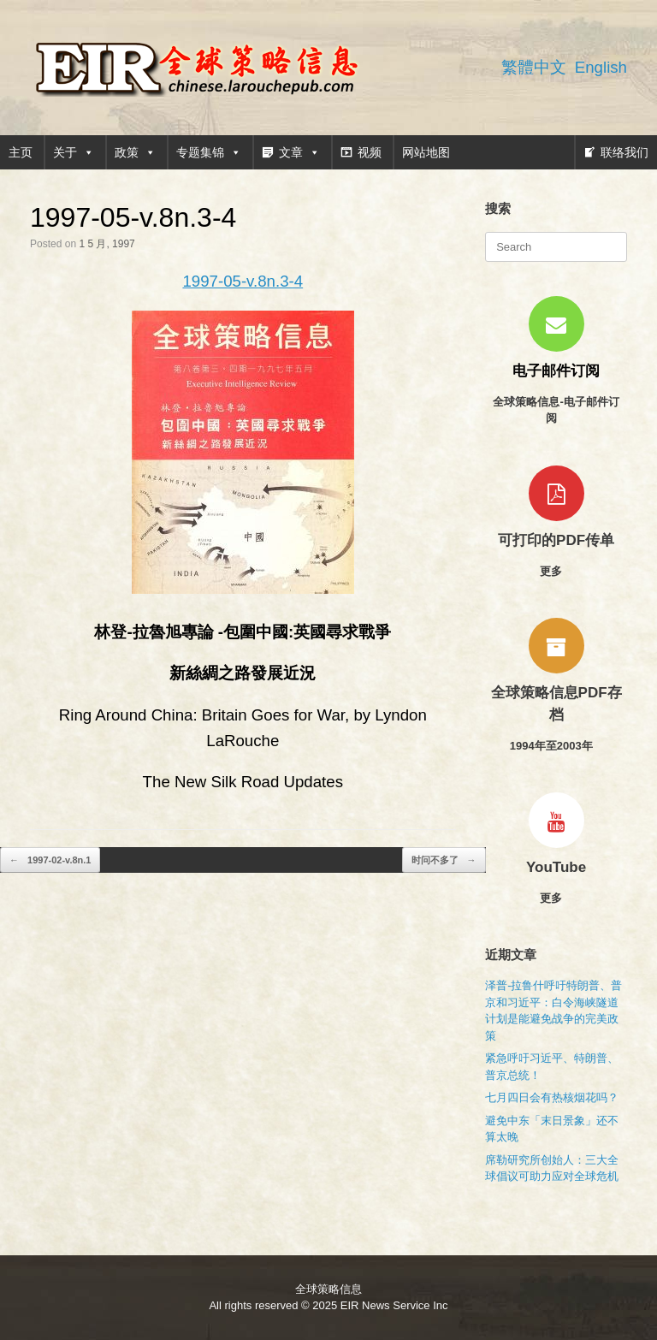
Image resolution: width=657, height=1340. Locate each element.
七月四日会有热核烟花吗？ (552, 1097)
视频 (370, 152)
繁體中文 (533, 67)
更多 (556, 571)
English (601, 67)
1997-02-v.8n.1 (50, 860)
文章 (299, 152)
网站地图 (426, 152)
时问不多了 (443, 860)
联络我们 (624, 152)
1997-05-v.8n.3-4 (242, 281)
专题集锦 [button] (208, 152)
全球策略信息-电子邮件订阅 (556, 410)
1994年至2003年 (556, 745)
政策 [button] (135, 152)
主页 (21, 152)
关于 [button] (73, 152)
